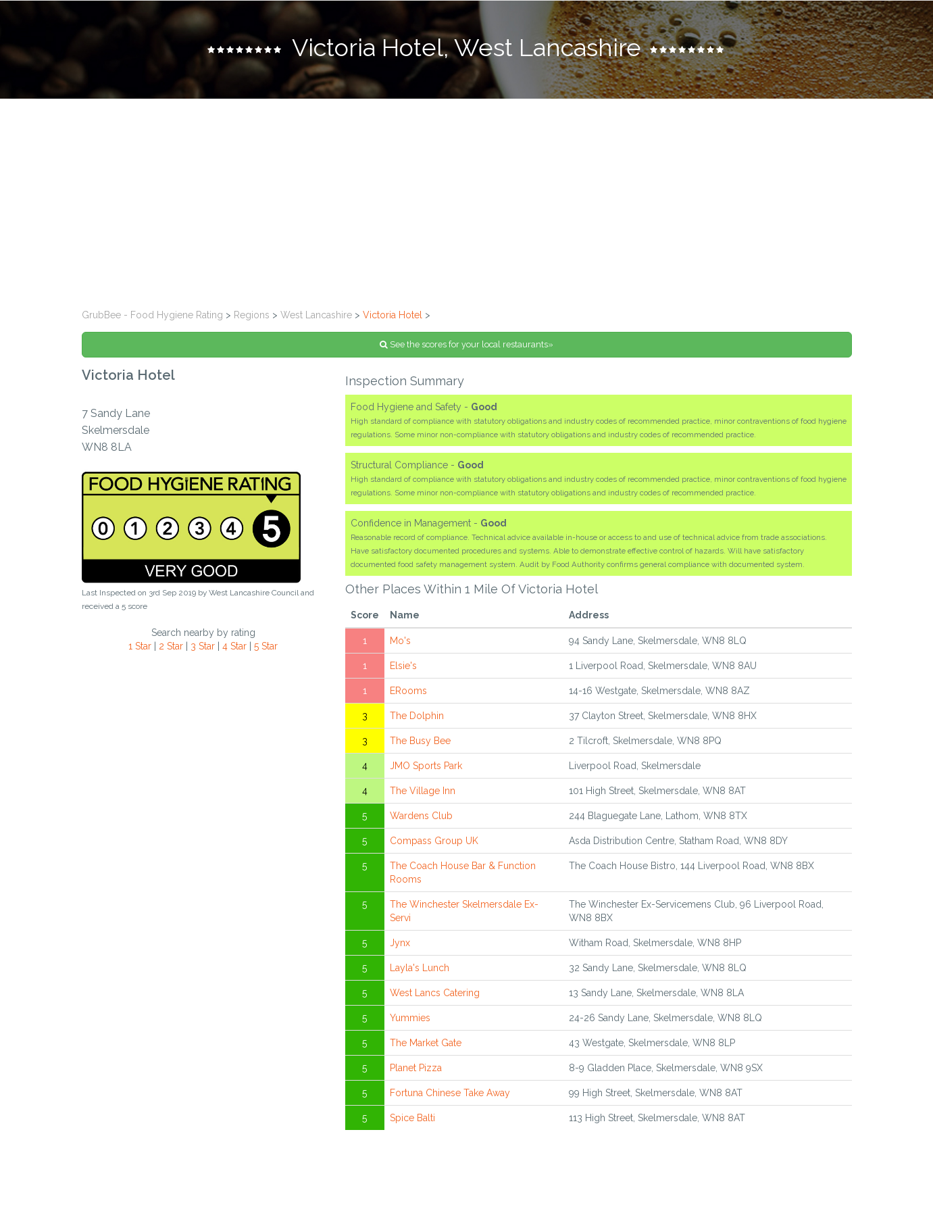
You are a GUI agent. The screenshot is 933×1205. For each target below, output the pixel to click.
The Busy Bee (420, 740)
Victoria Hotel (392, 315)
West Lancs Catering (435, 992)
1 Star (139, 646)
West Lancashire (316, 315)
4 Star (234, 646)
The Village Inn (422, 790)
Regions (252, 315)
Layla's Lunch (419, 967)
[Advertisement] (466, 200)
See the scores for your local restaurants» (466, 344)
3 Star (203, 646)
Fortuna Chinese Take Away (450, 1092)
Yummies (410, 1017)
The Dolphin (417, 715)
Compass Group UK (434, 840)
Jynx (400, 942)
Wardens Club (421, 815)
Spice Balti (412, 1117)
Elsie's (403, 665)
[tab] (466, 49)
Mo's (400, 640)
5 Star (266, 646)
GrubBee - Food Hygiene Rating (152, 315)
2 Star (171, 646)
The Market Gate (425, 1042)
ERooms (408, 690)
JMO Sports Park (426, 765)
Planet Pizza (416, 1067)
